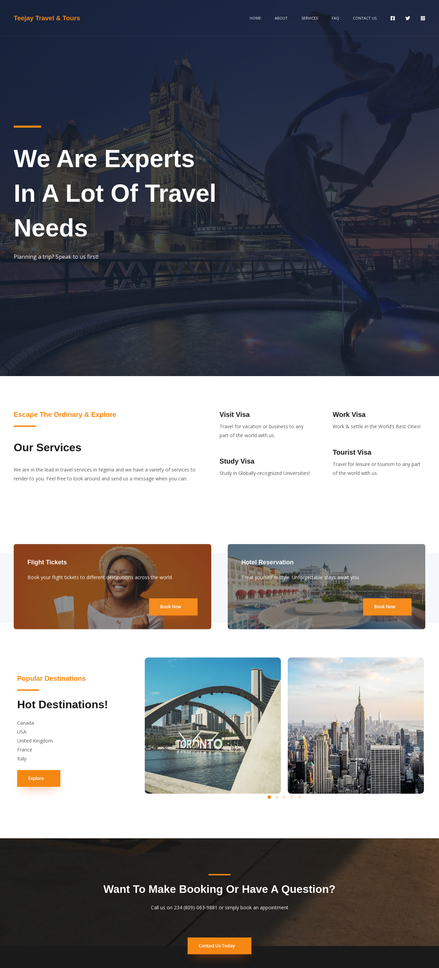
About (302, 18)
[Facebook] (392, 18)
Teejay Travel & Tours (47, 18)
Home (283, 18)
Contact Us (368, 18)
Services (325, 18)
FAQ (344, 18)
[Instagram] (422, 18)
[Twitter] (407, 18)
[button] (269, 797)
